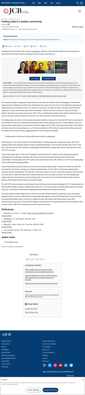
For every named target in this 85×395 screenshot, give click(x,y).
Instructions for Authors (49, 344)
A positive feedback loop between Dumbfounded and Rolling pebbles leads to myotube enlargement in (41, 278)
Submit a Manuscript (48, 341)
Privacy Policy (6, 364)
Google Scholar (7, 216)
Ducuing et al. (36, 51)
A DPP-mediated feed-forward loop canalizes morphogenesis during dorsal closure (34, 39)
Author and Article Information (10, 26)
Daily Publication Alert (31, 312)
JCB (33, 3)
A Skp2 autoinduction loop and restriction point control (41, 283)
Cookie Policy (5, 361)
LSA (57, 3)
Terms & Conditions (48, 352)
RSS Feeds (5, 367)
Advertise (45, 355)
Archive (4, 347)
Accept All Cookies (50, 390)
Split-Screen (8, 46)
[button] (77, 3)
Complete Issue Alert (31, 308)
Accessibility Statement (9, 358)
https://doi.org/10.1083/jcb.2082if (28, 29)
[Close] (83, 380)
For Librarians (46, 347)
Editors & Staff (6, 352)
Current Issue (6, 344)
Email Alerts (5, 349)
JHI (51, 3)
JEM (39, 3)
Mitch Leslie (5, 24)
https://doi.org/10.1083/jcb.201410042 (40, 213)
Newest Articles (6, 341)
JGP (45, 3)
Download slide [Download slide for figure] (49, 78)
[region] (42, 386)
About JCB (45, 349)
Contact (44, 358)
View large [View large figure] (34, 78)
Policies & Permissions (8, 355)
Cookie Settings (33, 390)
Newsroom (45, 361)
